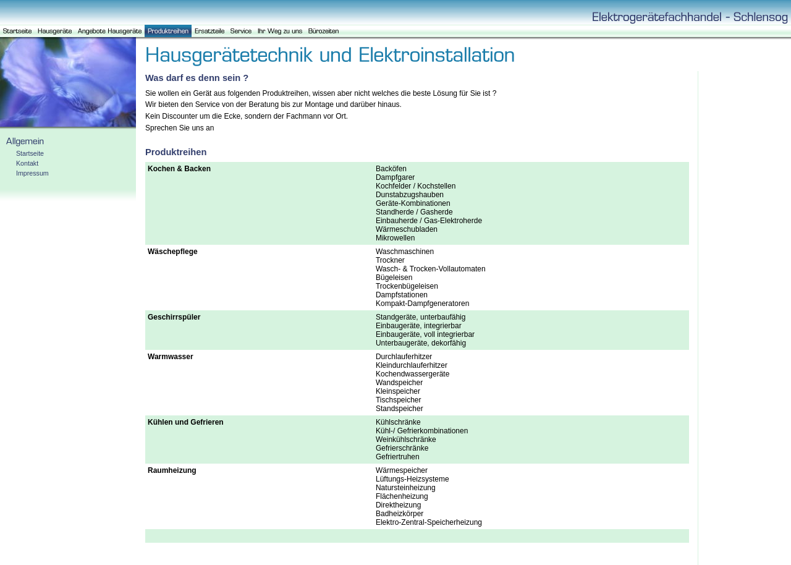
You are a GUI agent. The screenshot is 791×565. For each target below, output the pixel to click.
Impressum (32, 173)
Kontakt (27, 163)
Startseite (30, 153)
